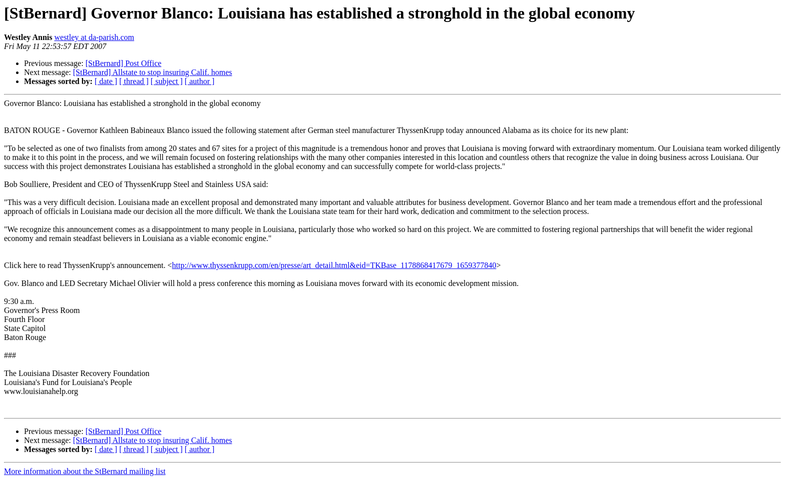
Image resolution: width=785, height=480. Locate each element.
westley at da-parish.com (94, 37)
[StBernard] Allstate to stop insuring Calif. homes (152, 72)
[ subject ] (167, 81)
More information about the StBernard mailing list (85, 471)
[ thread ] (134, 81)
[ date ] (106, 81)
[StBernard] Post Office (124, 63)
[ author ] (200, 81)
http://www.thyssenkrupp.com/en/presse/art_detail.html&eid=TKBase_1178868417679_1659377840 (334, 265)
